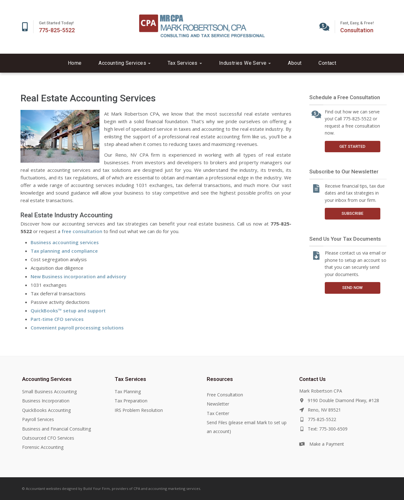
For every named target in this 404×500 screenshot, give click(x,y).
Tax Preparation (131, 401)
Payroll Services (38, 419)
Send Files (217, 422)
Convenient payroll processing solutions (77, 327)
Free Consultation (225, 395)
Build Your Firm (96, 488)
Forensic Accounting (42, 447)
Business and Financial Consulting (56, 429)
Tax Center (218, 413)
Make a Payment (326, 444)
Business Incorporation (45, 401)
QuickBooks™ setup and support (68, 310)
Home (75, 63)
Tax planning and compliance (64, 251)
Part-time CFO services (57, 319)
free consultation (82, 231)
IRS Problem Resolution (139, 410)
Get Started (352, 146)
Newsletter (218, 404)
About (294, 63)
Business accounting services (65, 242)
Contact (327, 63)
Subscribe (352, 213)
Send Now (352, 287)
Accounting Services (124, 63)
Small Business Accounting (49, 392)
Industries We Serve (245, 63)
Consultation (356, 30)
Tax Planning (128, 392)
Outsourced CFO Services (48, 438)
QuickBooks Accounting (46, 410)
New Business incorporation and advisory (78, 276)
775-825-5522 (57, 30)
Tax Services (185, 63)
